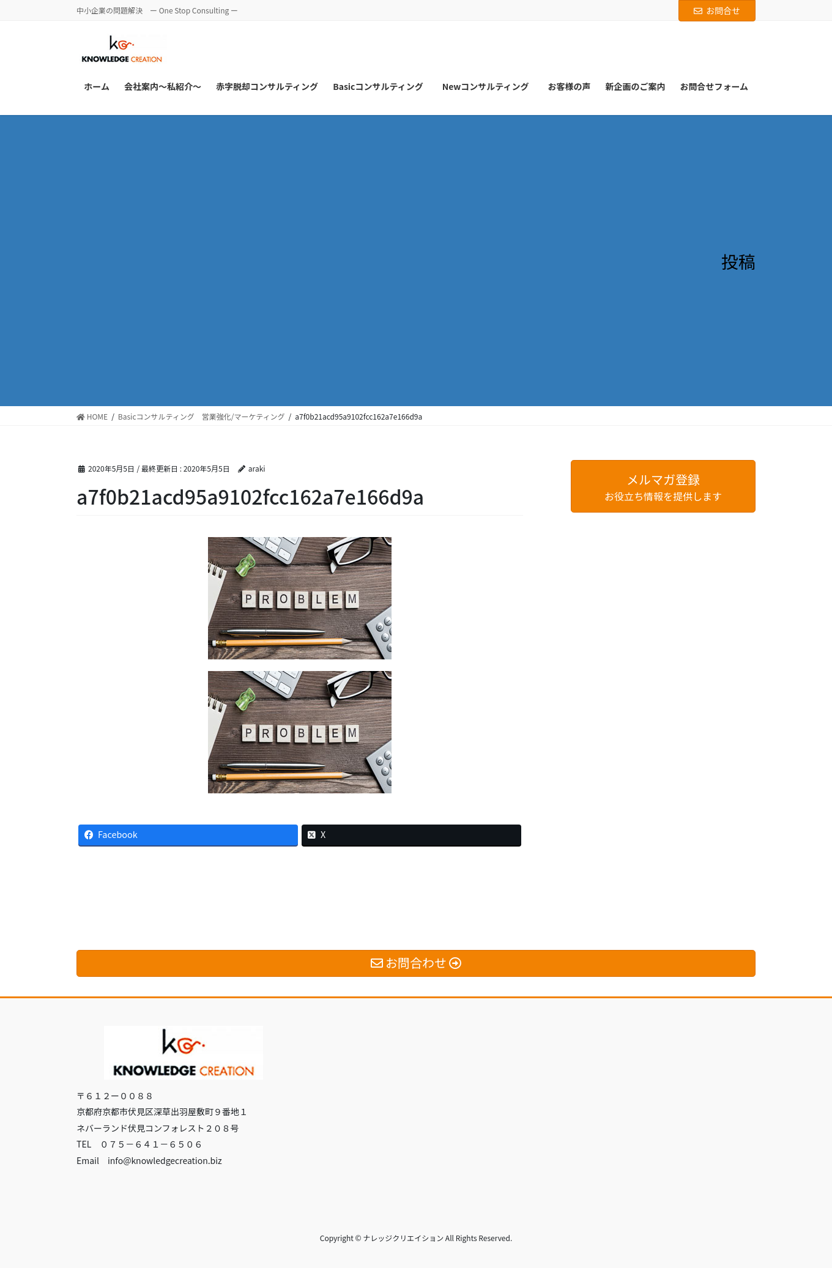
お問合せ (717, 10)
